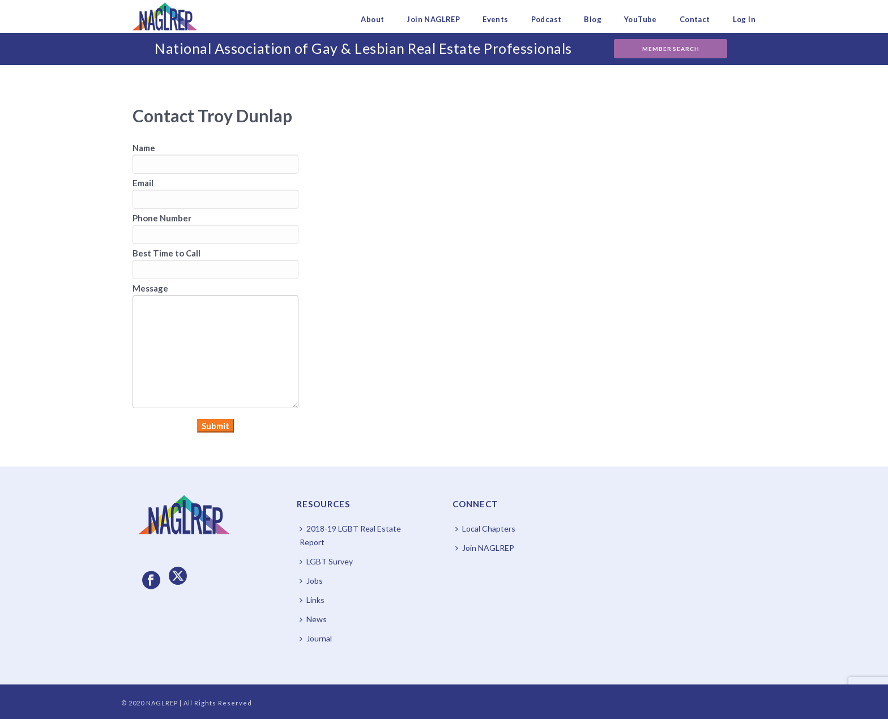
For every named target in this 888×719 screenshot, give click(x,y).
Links (312, 600)
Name (144, 148)
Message (150, 288)
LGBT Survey (326, 561)
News (313, 619)
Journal (316, 638)
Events (495, 19)
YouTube (640, 19)
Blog (592, 19)
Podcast (546, 19)
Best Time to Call (166, 253)
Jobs (311, 580)
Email (143, 183)
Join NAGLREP (433, 19)
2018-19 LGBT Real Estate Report (350, 535)
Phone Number (162, 218)
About (372, 19)
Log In (744, 19)
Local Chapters (485, 528)
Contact (695, 19)
